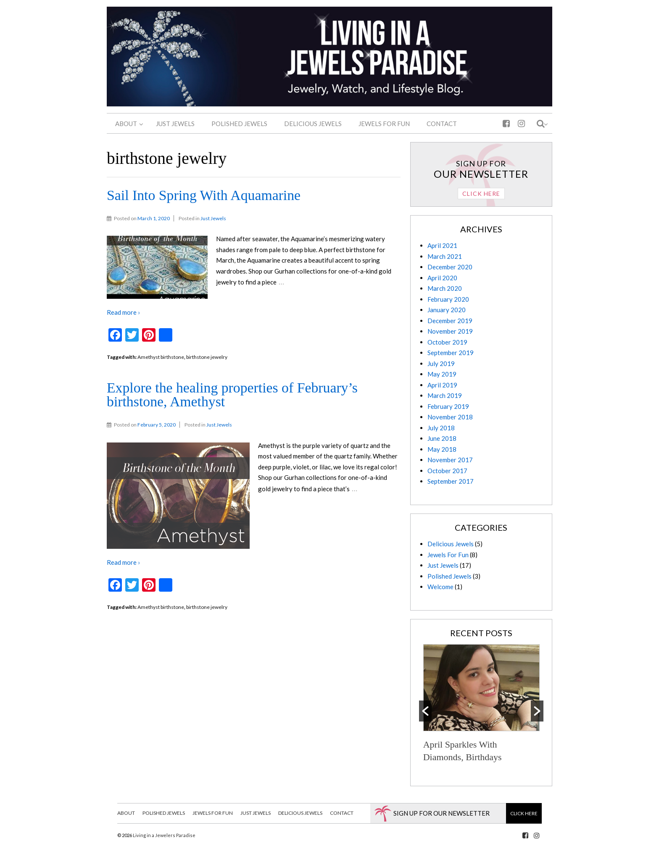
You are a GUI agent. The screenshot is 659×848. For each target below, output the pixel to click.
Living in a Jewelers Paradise (163, 835)
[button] (425, 711)
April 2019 (442, 385)
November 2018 (450, 417)
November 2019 (450, 331)
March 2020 (444, 288)
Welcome (440, 586)
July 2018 (441, 428)
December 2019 (449, 320)
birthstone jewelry (206, 357)
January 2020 (446, 309)
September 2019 (450, 352)
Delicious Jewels (450, 544)
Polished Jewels (449, 576)
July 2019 (441, 363)
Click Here (481, 193)
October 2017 (447, 470)
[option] (481, 704)
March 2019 (444, 395)
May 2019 (441, 374)
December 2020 (449, 267)
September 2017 (450, 481)
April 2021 (442, 245)
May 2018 (441, 449)
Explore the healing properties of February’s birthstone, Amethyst (232, 395)
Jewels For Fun (448, 554)
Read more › (123, 312)
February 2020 (448, 299)
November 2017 (450, 460)
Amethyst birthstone (160, 357)
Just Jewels (213, 218)
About (126, 813)
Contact (341, 813)
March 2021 (444, 256)
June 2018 (441, 438)
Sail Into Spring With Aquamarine (204, 195)
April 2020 (442, 278)
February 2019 (448, 406)
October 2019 (447, 342)
